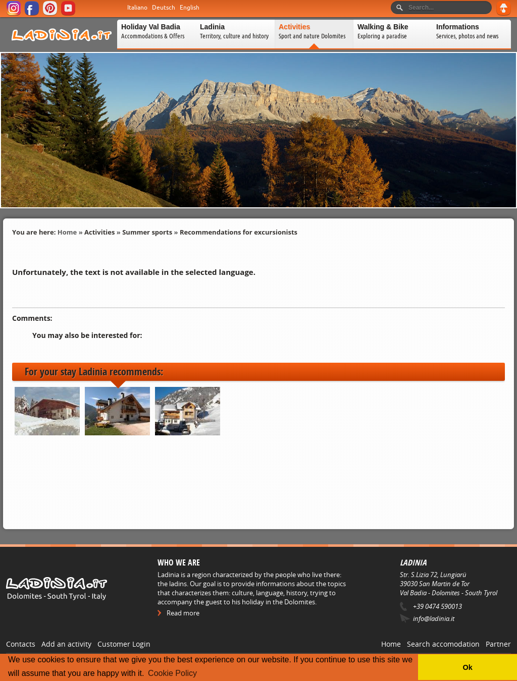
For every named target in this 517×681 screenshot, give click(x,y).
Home (67, 232)
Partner (498, 644)
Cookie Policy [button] (172, 673)
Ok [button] (467, 667)
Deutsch (163, 8)
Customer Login (123, 644)
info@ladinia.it (433, 618)
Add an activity (66, 644)
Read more (183, 612)
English (189, 8)
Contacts (20, 644)
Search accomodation (443, 644)
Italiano (137, 8)
